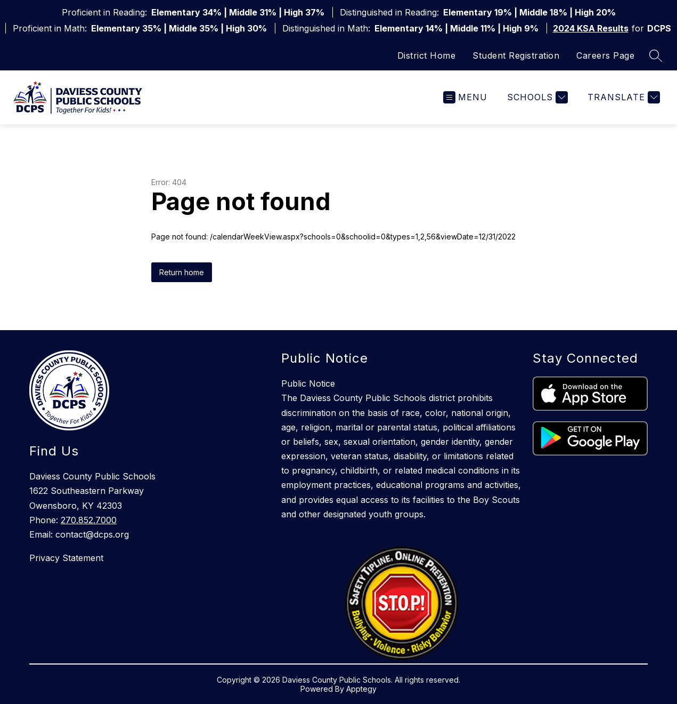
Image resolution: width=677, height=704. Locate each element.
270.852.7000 (89, 520)
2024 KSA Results (591, 28)
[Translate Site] (622, 97)
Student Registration (515, 55)
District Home (426, 55)
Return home (181, 272)
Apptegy (361, 688)
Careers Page (605, 55)
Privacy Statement (66, 558)
